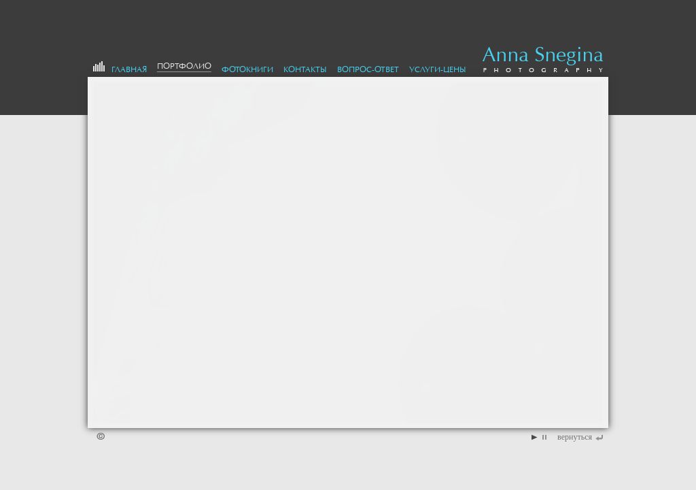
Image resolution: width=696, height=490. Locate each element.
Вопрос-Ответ (368, 69)
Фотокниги (247, 69)
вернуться (574, 437)
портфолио (184, 66)
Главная (129, 69)
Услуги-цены (437, 69)
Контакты (305, 69)
